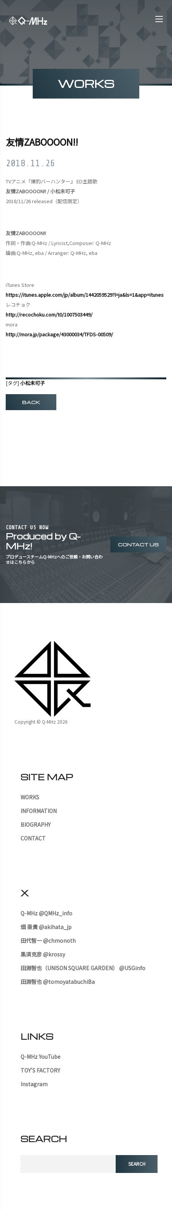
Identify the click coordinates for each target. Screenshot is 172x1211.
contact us (138, 544)
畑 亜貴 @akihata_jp (46, 927)
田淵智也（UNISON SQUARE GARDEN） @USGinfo (83, 968)
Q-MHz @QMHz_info (46, 913)
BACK (31, 402)
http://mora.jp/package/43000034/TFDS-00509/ (59, 334)
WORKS (30, 797)
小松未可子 (32, 383)
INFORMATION (39, 811)
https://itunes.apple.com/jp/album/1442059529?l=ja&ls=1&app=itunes (85, 294)
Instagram (34, 1084)
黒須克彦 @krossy (43, 954)
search (136, 1163)
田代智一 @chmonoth (48, 940)
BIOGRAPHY (36, 824)
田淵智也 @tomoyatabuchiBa (58, 981)
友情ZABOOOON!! (42, 141)
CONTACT (33, 838)
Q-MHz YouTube (41, 1056)
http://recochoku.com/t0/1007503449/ (49, 314)
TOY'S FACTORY (40, 1070)
